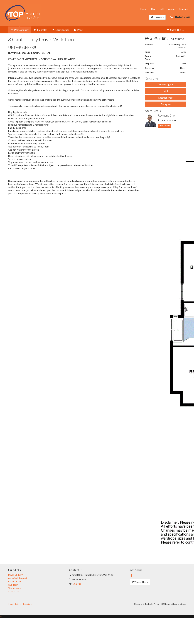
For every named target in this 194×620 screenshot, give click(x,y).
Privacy (18, 604)
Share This (175, 30)
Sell (162, 9)
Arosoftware (180, 604)
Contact (183, 9)
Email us (76, 584)
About (171, 9)
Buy (153, 9)
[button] (165, 91)
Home (143, 9)
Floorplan (165, 104)
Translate (157, 17)
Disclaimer (27, 604)
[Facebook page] (132, 575)
